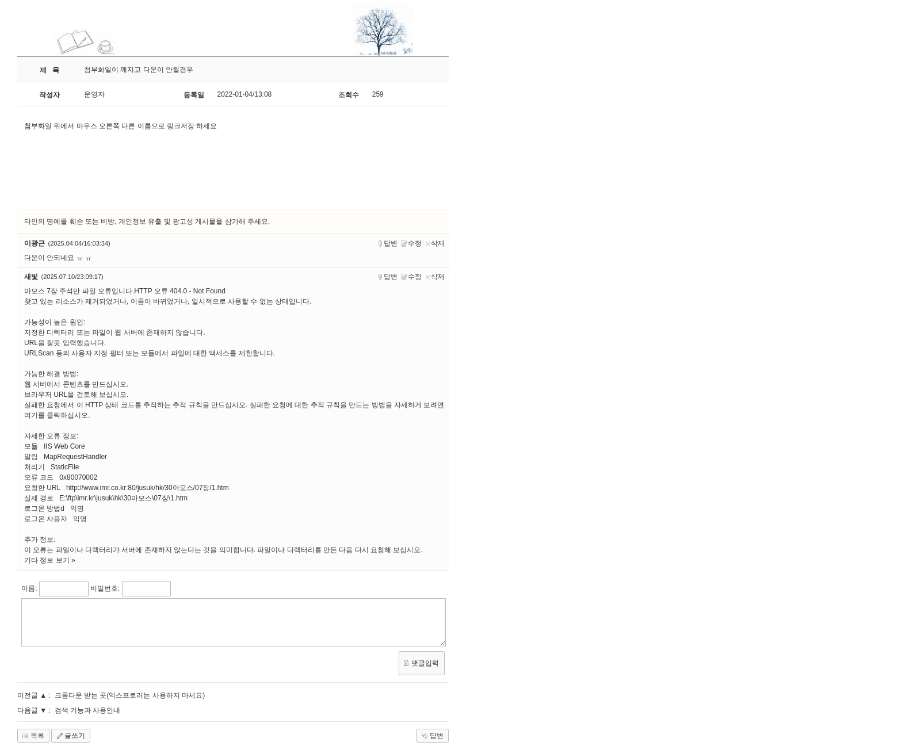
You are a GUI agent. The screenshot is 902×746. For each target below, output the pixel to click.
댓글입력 (420, 663)
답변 (388, 243)
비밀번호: (105, 588)
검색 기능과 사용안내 (88, 710)
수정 (411, 243)
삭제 (435, 243)
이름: (29, 588)
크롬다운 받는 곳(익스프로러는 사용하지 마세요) (130, 695)
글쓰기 (69, 736)
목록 (32, 736)
